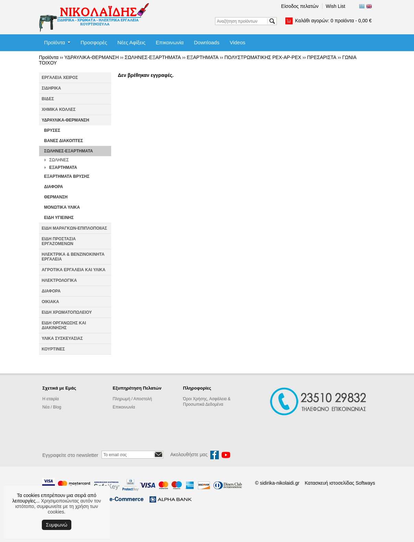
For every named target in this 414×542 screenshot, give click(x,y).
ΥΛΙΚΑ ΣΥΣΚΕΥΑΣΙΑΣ (62, 338)
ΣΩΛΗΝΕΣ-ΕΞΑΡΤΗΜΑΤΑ (153, 57)
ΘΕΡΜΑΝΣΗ (56, 197)
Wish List (335, 6)
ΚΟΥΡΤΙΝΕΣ (53, 349)
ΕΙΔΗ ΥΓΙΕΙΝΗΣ (59, 217)
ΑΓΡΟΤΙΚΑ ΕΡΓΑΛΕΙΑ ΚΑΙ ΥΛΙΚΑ (74, 269)
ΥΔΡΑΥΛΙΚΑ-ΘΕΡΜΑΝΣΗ (91, 57)
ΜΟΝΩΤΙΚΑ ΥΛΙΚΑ (62, 207)
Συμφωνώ (56, 525)
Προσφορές (94, 42)
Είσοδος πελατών (300, 6)
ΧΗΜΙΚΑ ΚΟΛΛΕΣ (59, 109)
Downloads (206, 42)
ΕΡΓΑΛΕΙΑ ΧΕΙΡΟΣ (60, 77)
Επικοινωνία (170, 42)
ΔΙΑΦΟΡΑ (53, 186)
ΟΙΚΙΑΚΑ (50, 301)
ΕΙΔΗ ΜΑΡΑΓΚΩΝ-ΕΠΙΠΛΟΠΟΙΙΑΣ (74, 228)
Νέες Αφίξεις (131, 42)
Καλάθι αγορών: (333, 20)
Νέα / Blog (52, 407)
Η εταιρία (51, 398)
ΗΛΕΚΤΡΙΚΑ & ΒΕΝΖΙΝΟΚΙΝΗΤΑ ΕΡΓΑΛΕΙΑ (73, 257)
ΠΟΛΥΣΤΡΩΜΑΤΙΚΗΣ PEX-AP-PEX (262, 57)
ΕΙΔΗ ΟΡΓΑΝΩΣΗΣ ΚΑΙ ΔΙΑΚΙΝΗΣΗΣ (64, 325)
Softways (365, 483)
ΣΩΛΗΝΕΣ (59, 160)
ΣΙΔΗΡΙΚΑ (51, 88)
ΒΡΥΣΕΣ (52, 130)
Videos (238, 42)
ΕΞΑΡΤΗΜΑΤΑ (203, 57)
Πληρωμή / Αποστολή (132, 398)
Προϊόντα (54, 42)
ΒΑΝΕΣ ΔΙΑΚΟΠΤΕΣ (63, 140)
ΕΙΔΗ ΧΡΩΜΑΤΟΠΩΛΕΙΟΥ (67, 312)
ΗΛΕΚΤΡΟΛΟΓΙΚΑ (59, 280)
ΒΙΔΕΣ (48, 98)
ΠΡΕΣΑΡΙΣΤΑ (321, 57)
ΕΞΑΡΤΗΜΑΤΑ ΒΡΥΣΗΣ (67, 176)
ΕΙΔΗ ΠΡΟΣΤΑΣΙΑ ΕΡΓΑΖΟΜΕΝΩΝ (59, 241)
